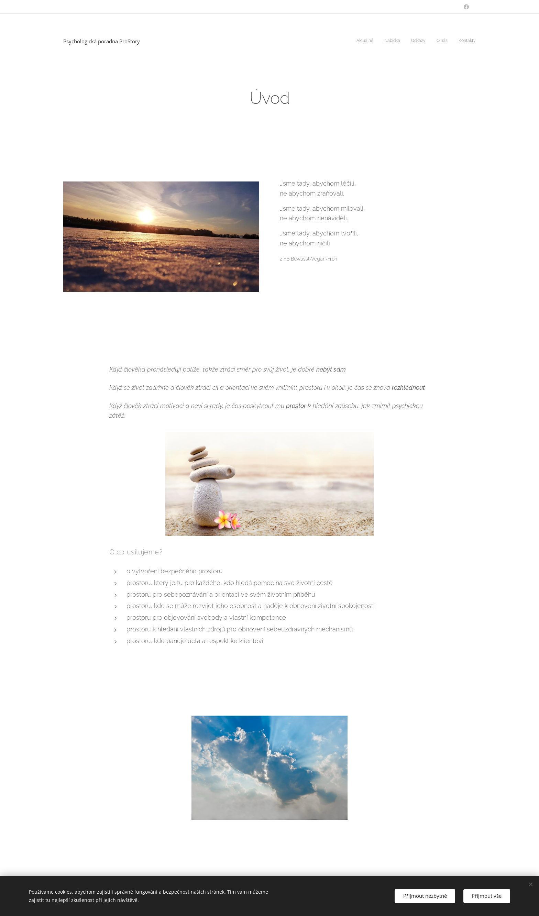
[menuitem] (433, 41)
